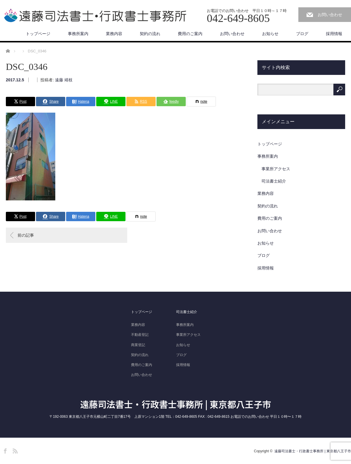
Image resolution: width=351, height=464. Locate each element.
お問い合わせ (330, 14)
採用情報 (334, 33)
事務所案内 (78, 33)
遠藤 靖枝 (64, 80)
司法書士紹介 (273, 181)
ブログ (302, 33)
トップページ (38, 33)
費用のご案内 (190, 33)
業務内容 (114, 33)
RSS (14, 450)
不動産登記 (140, 335)
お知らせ (270, 33)
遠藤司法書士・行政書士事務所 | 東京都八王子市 (175, 404)
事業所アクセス (275, 168)
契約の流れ (150, 33)
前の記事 (26, 235)
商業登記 (138, 345)
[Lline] (110, 101)
